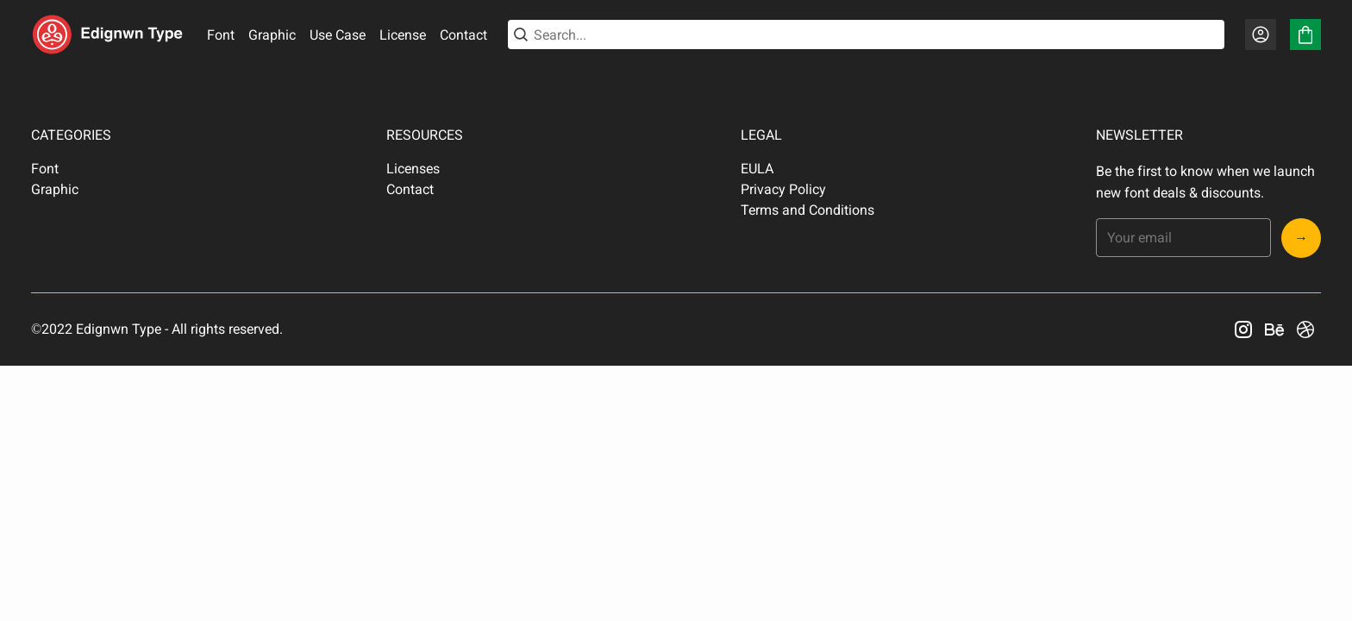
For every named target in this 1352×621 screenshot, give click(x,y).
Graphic (272, 35)
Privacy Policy (783, 189)
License (402, 35)
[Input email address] (1183, 237)
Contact (463, 35)
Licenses (413, 168)
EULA (757, 168)
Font (221, 35)
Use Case (338, 35)
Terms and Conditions (807, 210)
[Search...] (876, 35)
